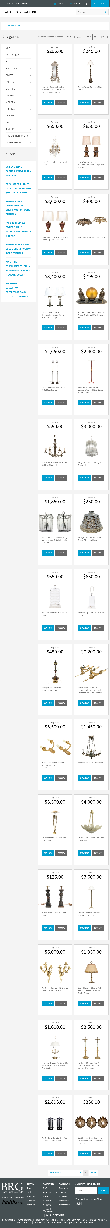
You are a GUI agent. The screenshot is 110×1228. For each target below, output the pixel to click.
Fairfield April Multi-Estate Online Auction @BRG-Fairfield (18, 249)
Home (8, 25)
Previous (55, 1172)
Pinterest (63, 1196)
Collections (12, 55)
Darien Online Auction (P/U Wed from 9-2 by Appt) (18, 171)
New (8, 48)
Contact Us (64, 1205)
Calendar (31, 1200)
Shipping (47, 1205)
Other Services (50, 1192)
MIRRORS (10, 102)
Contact (11, 3)
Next (93, 1172)
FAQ (45, 1188)
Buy (29, 1188)
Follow (61, 102)
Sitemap (31, 1205)
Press (45, 1196)
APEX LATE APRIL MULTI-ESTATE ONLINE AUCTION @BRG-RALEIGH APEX (18, 188)
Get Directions (25, 1220)
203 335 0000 (22, 3)
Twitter (62, 1192)
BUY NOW (48, 102)
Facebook (63, 1188)
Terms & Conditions (48, 1210)
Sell (29, 1192)
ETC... (8, 122)
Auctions (31, 1196)
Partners (47, 1200)
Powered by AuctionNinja (89, 1199)
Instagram (64, 1200)
